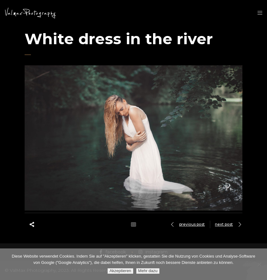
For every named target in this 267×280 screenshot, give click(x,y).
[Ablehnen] (259, 264)
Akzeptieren (120, 270)
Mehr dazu (147, 270)
